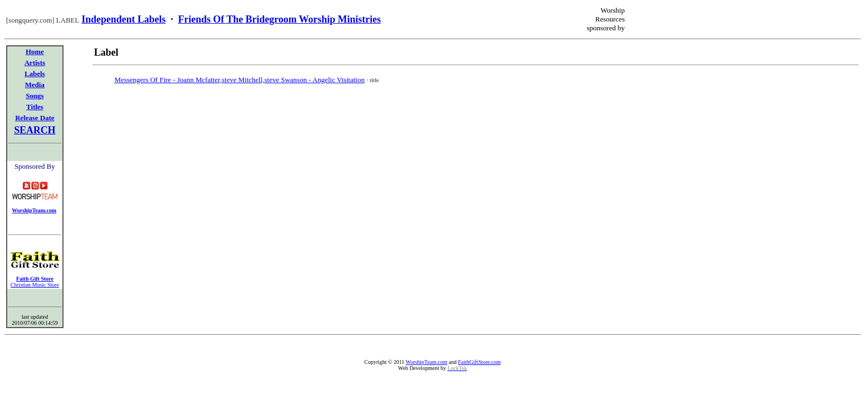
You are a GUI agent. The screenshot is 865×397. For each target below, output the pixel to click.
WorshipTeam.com (426, 362)
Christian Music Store (34, 285)
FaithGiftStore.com (479, 362)
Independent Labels (124, 19)
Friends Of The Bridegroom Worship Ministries (279, 19)
